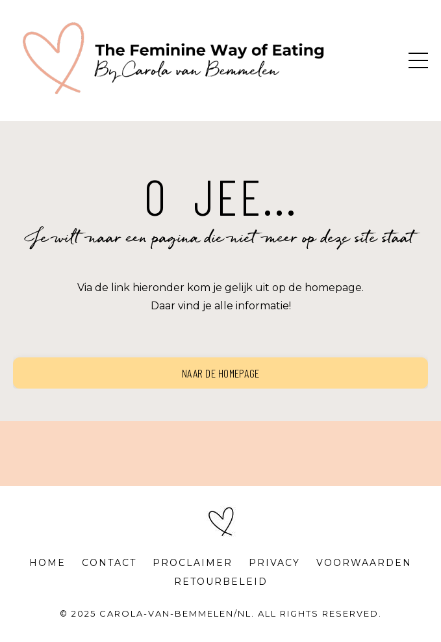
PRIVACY (274, 563)
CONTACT (109, 563)
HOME (47, 563)
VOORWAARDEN (364, 563)
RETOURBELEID (221, 581)
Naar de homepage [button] (220, 373)
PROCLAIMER (193, 563)
